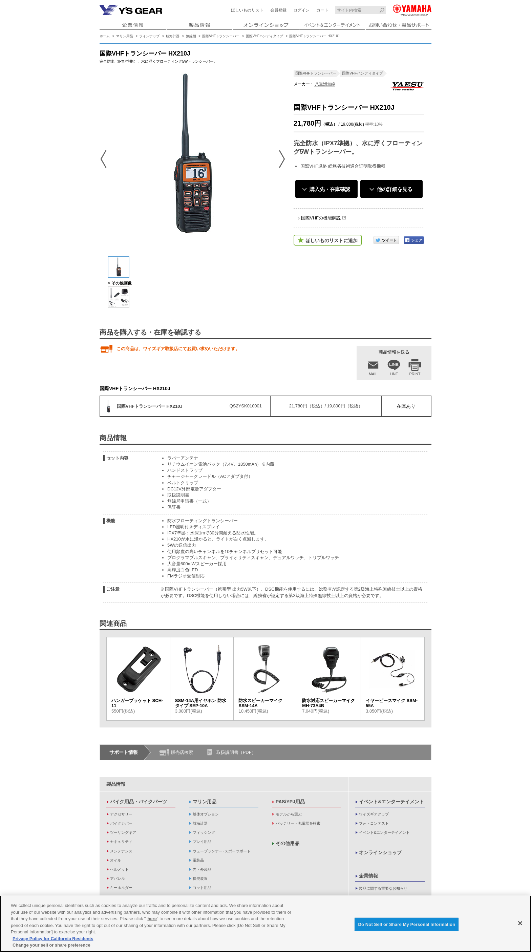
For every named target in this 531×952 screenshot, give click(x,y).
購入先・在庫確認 (330, 189)
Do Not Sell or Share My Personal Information (406, 924)
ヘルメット (119, 869)
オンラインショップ (380, 852)
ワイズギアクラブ (374, 814)
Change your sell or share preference (51, 945)
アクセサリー (121, 814)
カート (322, 10)
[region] (265, 923)
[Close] (520, 923)
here (151, 918)
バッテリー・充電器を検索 (298, 823)
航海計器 (172, 36)
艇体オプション (206, 814)
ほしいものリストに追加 (331, 240)
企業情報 (368, 876)
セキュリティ (121, 842)
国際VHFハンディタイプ (264, 36)
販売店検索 (182, 752)
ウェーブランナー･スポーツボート (222, 851)
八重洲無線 (324, 84)
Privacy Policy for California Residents (53, 938)
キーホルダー (121, 888)
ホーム (105, 36)
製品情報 (115, 784)
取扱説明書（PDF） (236, 752)
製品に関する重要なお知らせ (383, 888)
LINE (394, 374)
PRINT (415, 374)
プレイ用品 (202, 842)
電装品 (198, 860)
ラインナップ (149, 36)
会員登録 (278, 10)
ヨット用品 (202, 888)
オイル (115, 860)
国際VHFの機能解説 (321, 217)
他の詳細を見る (394, 189)
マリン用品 (124, 36)
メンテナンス (121, 851)
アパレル (117, 878)
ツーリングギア (123, 832)
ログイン (301, 10)
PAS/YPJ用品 (290, 801)
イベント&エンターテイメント (391, 801)
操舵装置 (200, 878)
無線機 (191, 36)
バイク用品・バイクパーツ (138, 801)
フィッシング (204, 832)
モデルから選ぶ (289, 814)
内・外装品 (202, 869)
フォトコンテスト (374, 823)
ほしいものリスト (247, 10)
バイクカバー (121, 823)
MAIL (373, 374)
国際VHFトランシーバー (220, 36)
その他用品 (287, 843)
